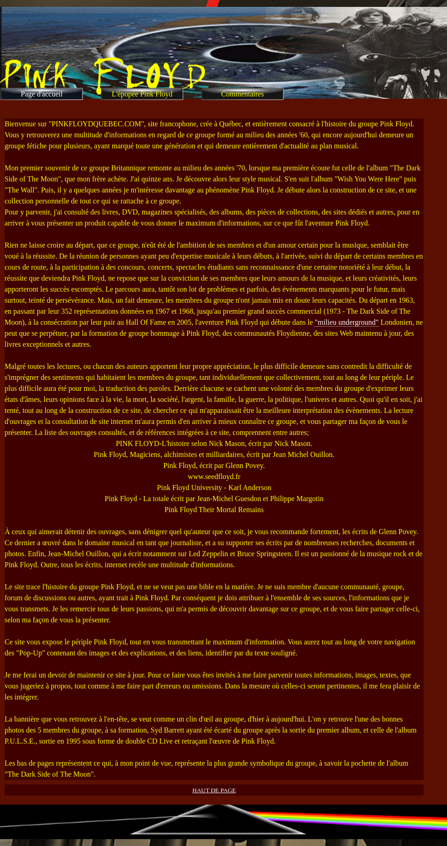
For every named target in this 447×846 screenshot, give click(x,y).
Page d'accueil (41, 94)
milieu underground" (348, 322)
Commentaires (242, 94)
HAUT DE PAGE (214, 790)
